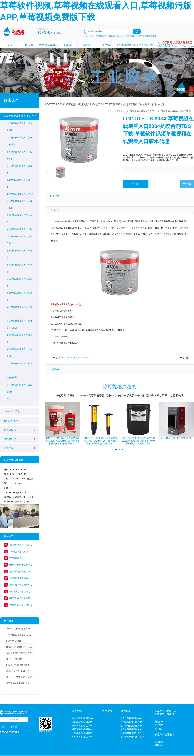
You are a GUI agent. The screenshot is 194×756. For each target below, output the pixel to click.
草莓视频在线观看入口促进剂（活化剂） (19, 324)
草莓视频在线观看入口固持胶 (19, 169)
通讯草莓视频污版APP (82, 729)
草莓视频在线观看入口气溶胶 (19, 310)
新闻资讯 (159, 721)
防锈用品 (8, 448)
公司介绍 (159, 742)
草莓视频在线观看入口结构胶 (19, 218)
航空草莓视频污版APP (82, 736)
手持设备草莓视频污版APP (133, 736)
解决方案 (68, 44)
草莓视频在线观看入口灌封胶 (19, 296)
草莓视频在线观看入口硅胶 (19, 229)
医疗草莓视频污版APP (82, 722)
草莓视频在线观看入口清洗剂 (19, 338)
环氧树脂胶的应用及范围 (18, 671)
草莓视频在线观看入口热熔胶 (19, 282)
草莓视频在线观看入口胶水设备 (48, 47)
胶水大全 (29, 44)
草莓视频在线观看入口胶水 (18, 116)
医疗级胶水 (10, 430)
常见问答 (159, 725)
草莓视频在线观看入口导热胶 (19, 268)
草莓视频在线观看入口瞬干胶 (19, 183)
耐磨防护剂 (12, 377)
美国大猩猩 (10, 439)
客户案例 (106, 44)
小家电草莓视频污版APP (132, 733)
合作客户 (159, 729)
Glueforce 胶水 (12, 411)
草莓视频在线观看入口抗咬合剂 (19, 353)
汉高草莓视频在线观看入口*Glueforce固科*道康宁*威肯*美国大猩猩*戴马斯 (126, 36)
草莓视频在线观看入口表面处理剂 (19, 388)
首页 (10, 44)
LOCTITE (55, 221)
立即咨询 (13, 719)
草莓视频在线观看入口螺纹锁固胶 (19, 127)
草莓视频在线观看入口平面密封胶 (19, 155)
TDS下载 (187, 184)
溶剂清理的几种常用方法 (18, 683)
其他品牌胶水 (11, 420)
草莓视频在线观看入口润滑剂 (19, 367)
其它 (9, 399)
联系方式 (159, 745)
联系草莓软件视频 (164, 44)
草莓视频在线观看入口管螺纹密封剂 (19, 141)
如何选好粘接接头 (14, 659)
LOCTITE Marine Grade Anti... (75, 357)
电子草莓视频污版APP (82, 725)
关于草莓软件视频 (145, 44)
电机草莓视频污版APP (82, 733)
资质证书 (87, 44)
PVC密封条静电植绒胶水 (18, 665)
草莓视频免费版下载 (126, 44)
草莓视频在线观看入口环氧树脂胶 (19, 204)
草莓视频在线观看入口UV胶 (20, 194)
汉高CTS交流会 (13, 640)
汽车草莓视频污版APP (82, 718)
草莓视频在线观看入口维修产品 (19, 240)
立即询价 (135, 184)
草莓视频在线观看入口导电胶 (19, 254)
